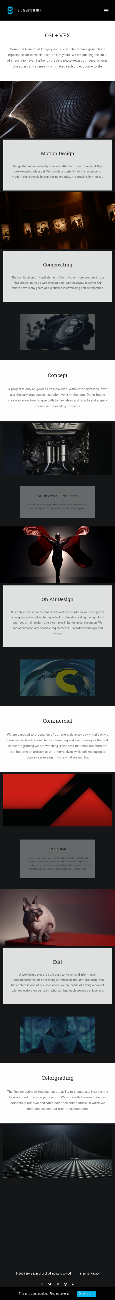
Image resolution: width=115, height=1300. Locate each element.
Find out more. (59, 1293)
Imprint (84, 1273)
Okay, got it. (86, 1293)
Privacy (95, 1273)
